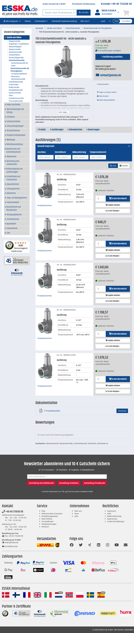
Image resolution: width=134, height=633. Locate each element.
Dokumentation (103, 84)
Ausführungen (56, 130)
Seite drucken (103, 96)
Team (76, 514)
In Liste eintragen (112, 210)
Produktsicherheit (44, 205)
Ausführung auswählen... (113, 57)
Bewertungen (93, 130)
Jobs (76, 516)
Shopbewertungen (48, 524)
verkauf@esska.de (108, 75)
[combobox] (45, 157)
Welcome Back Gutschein (51, 514)
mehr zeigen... (63, 112)
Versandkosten (47, 521)
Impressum (111, 511)
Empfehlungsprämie (49, 516)
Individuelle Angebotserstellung (64, 21)
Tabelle (124, 166)
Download (122, 411)
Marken (28, 21)
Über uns (78, 511)
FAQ (43, 511)
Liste (113, 166)
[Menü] (28, 241)
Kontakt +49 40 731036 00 (116, 3)
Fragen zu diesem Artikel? (107, 92)
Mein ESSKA (46, 519)
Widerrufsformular (114, 516)
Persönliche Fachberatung (83, 4)
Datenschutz (112, 519)
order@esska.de (10, 542)
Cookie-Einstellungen (115, 521)
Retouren (45, 527)
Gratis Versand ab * (54, 4)
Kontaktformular (10, 546)
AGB (109, 514)
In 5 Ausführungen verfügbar (108, 51)
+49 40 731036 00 (12, 511)
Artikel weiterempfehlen (106, 100)
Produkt (41, 130)
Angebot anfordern (112, 205)
